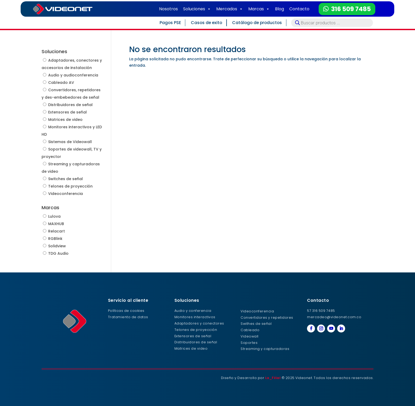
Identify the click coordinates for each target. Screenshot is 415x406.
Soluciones (197, 9)
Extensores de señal (67, 112)
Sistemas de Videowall (70, 141)
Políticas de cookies (126, 310)
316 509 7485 (351, 8)
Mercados (229, 9)
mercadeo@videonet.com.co (334, 317)
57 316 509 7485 (321, 310)
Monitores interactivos (194, 317)
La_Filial (273, 378)
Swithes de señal (256, 323)
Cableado (250, 330)
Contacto (299, 9)
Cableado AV (61, 82)
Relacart (56, 231)
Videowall (250, 336)
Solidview (57, 246)
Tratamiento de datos (128, 317)
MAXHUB (56, 223)
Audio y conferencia (192, 310)
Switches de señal (65, 178)
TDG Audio (58, 253)
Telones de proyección (70, 186)
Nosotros (168, 9)
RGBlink (55, 238)
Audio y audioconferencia (73, 75)
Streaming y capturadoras (265, 348)
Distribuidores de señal (70, 104)
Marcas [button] (259, 9)
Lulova (54, 216)
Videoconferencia (65, 193)
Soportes (249, 342)
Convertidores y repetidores (267, 317)
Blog (279, 9)
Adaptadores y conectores (199, 323)
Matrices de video (65, 119)
